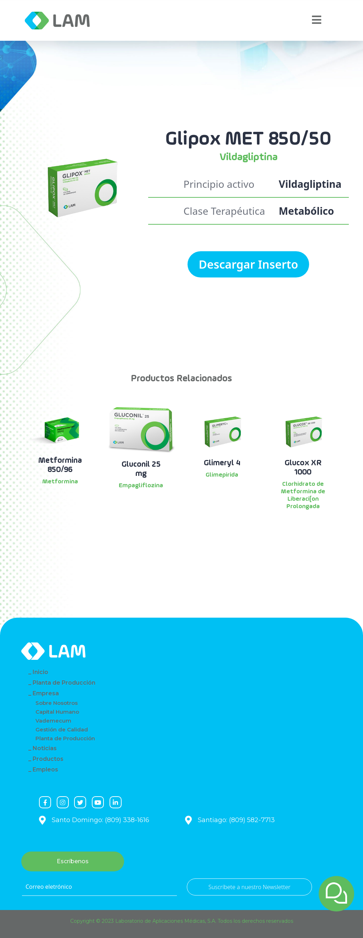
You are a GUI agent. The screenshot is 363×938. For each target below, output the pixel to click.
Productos (48, 759)
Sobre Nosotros (56, 703)
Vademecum (53, 720)
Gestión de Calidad (61, 729)
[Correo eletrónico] (99, 886)
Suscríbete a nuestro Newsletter (249, 887)
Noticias (45, 748)
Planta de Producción (64, 682)
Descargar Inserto (248, 264)
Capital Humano (57, 711)
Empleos (45, 769)
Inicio (40, 672)
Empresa (46, 693)
